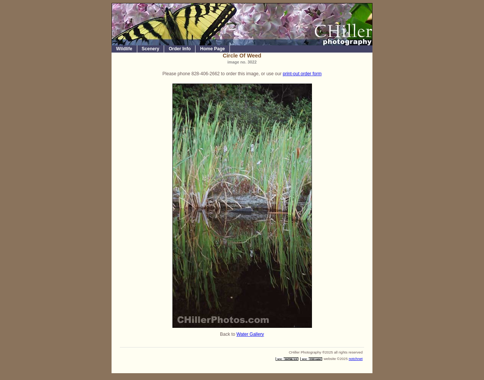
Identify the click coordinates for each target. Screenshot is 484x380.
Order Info (180, 48)
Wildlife (124, 48)
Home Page (212, 48)
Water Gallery (250, 334)
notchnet (356, 359)
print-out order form (302, 73)
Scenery (151, 48)
